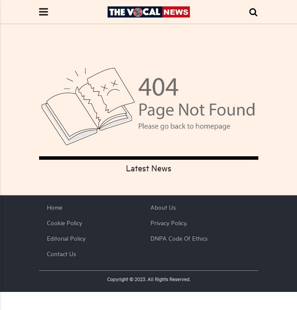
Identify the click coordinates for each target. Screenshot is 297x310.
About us (163, 207)
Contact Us (61, 253)
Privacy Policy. (168, 222)
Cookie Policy (64, 222)
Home (54, 207)
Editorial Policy (66, 238)
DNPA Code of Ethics (179, 238)
